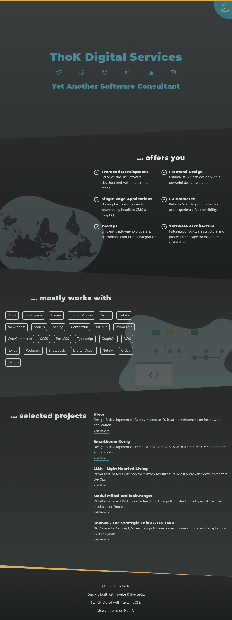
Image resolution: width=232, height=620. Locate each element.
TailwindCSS (130, 603)
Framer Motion (81, 315)
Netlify (108, 351)
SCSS (44, 339)
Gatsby (124, 315)
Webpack (33, 351)
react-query (34, 315)
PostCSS (62, 339)
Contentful (79, 327)
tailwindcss (17, 327)
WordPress (124, 327)
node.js (39, 327)
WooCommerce (20, 339)
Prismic (101, 327)
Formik (56, 315)
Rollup (13, 351)
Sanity (58, 327)
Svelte (106, 315)
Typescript (85, 339)
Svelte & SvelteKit (130, 595)
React (12, 315)
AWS (127, 339)
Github (13, 362)
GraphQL (108, 339)
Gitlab (126, 351)
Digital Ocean (83, 351)
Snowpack (57, 351)
